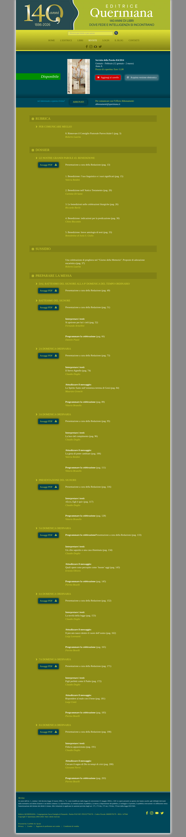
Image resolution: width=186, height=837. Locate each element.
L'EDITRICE (66, 40)
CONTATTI (134, 40)
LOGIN (105, 40)
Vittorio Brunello (73, 405)
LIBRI (80, 40)
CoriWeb (30, 824)
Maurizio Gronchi (74, 391)
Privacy (21, 826)
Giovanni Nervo (73, 767)
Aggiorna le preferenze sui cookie (48, 826)
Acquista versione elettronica (141, 77)
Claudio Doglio (72, 374)
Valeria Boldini (72, 180)
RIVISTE (92, 40)
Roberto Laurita (73, 137)
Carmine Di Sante (74, 194)
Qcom (38, 824)
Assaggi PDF (48, 165)
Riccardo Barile (73, 207)
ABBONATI (78, 102)
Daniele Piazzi (72, 339)
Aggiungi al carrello (108, 77)
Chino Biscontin (73, 221)
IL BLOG (119, 40)
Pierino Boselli (72, 584)
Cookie (29, 826)
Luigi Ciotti (71, 702)
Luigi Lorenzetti (73, 636)
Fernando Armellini (74, 325)
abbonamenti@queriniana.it (107, 104)
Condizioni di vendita (71, 826)
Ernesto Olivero (73, 570)
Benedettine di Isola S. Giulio (79, 235)
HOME (51, 40)
